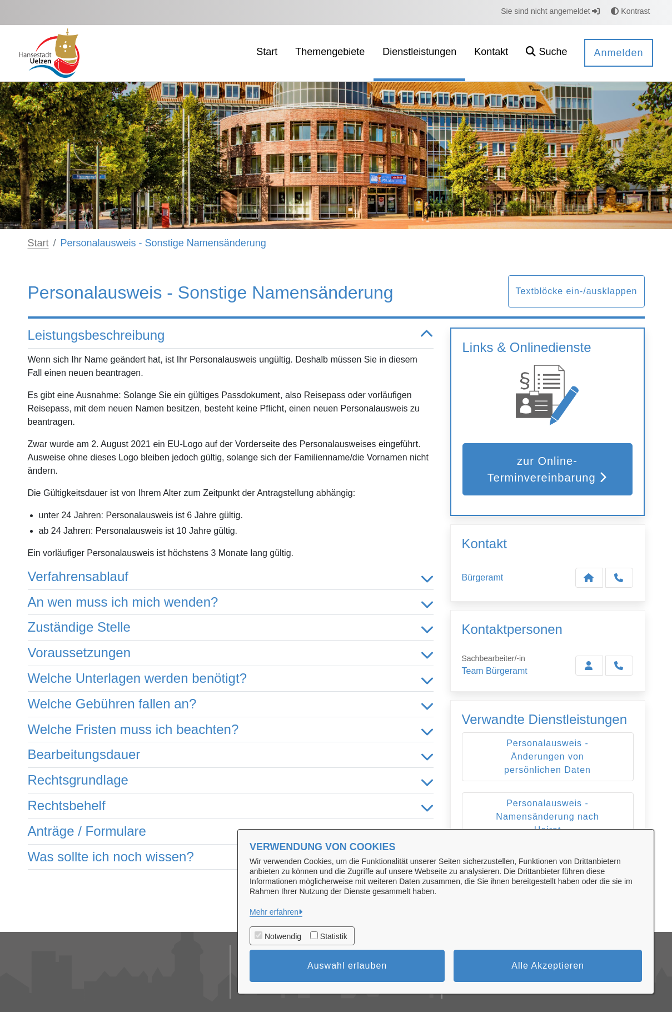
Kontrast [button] (630, 11)
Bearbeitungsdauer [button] (231, 755)
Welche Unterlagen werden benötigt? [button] (231, 679)
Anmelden (618, 52)
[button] (546, 53)
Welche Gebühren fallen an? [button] (231, 704)
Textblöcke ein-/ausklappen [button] (576, 291)
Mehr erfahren (274, 911)
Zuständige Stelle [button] (231, 627)
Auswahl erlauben (347, 965)
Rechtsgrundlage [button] (231, 780)
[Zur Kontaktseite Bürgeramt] (589, 666)
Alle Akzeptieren (547, 965)
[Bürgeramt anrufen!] (619, 666)
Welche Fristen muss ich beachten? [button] (231, 730)
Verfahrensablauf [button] (231, 577)
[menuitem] (266, 53)
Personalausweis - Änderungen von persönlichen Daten (547, 756)
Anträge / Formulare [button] (231, 832)
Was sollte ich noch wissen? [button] (231, 857)
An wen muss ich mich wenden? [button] (231, 602)
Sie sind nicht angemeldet (550, 11)
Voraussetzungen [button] (231, 653)
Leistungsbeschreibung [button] (231, 336)
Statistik (333, 936)
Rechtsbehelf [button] (231, 806)
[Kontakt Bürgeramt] (589, 578)
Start (38, 243)
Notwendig (283, 936)
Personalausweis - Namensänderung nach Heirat (547, 816)
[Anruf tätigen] (619, 578)
